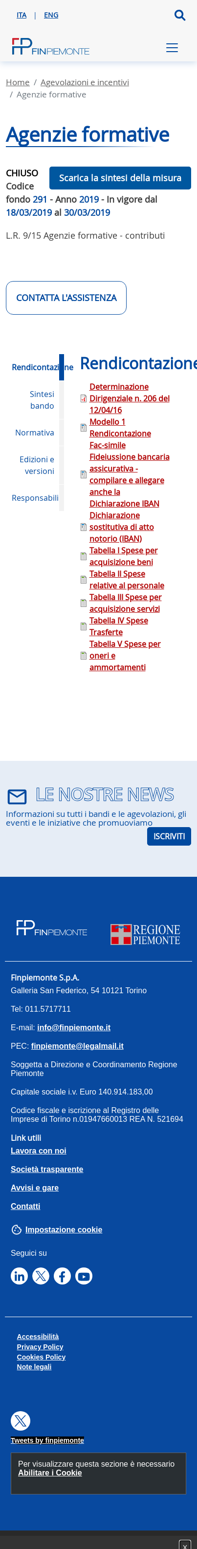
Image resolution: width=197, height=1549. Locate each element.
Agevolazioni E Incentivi (85, 82)
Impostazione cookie (63, 1230)
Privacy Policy (40, 1347)
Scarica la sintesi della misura (120, 178)
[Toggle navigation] (172, 47)
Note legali (34, 1367)
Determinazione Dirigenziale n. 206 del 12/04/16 (129, 398)
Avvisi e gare (35, 1188)
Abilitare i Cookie (50, 1473)
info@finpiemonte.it (73, 1027)
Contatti (25, 1206)
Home (18, 82)
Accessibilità (38, 1337)
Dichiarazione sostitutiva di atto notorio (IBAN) (121, 527)
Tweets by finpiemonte (47, 1440)
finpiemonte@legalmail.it (77, 1046)
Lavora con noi (38, 1151)
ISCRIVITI (169, 836)
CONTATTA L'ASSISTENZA (66, 297)
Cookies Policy (41, 1357)
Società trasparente (47, 1169)
